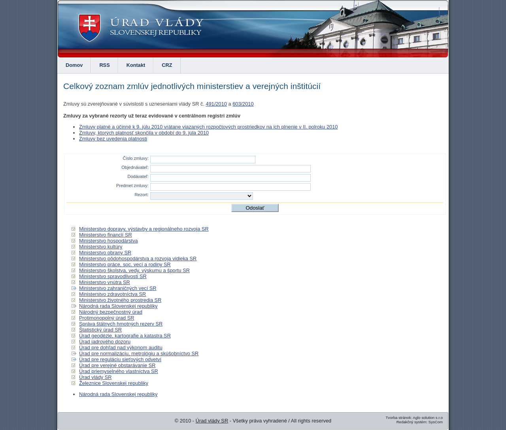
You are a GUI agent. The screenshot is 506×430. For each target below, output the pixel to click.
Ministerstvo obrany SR (105, 253)
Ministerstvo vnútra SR (104, 282)
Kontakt (135, 65)
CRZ (167, 65)
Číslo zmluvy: (135, 158)
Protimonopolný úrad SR (106, 318)
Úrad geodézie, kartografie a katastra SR (125, 336)
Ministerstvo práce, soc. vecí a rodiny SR (125, 264)
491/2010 (216, 104)
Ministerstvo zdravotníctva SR (112, 294)
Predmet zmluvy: (132, 185)
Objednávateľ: (135, 167)
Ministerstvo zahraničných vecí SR (118, 288)
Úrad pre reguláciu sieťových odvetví (120, 359)
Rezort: (141, 194)
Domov (74, 65)
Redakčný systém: (411, 422)
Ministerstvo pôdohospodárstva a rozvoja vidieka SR (137, 258)
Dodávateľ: (138, 176)
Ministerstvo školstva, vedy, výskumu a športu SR (134, 270)
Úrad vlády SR (95, 377)
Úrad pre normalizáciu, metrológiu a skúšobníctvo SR (138, 353)
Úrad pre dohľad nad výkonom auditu (120, 347)
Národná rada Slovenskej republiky (118, 306)
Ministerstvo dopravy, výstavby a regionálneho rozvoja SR (144, 229)
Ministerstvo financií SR (105, 235)
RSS (104, 65)
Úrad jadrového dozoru (104, 342)
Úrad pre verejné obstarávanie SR (117, 365)
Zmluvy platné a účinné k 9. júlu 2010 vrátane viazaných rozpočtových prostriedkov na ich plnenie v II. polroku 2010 (208, 127)
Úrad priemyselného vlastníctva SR (118, 371)
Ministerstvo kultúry (101, 247)
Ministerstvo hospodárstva (108, 241)
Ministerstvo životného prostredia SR (120, 300)
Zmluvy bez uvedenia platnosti (113, 139)
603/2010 (242, 104)
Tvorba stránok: (398, 417)
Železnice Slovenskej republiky (113, 383)
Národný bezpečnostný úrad (110, 312)
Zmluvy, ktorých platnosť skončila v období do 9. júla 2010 (144, 133)
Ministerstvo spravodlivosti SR (113, 276)
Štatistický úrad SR (100, 330)
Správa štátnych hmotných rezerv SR (120, 324)
